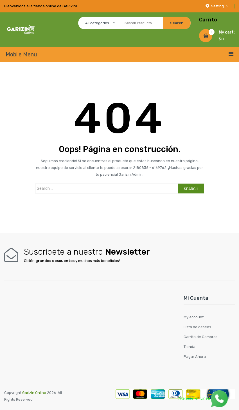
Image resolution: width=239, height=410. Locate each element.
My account (194, 317)
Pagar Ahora (195, 356)
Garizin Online (34, 393)
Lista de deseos (197, 327)
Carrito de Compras (201, 337)
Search (191, 189)
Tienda (189, 347)
